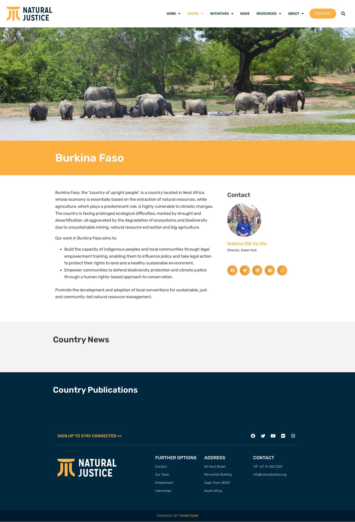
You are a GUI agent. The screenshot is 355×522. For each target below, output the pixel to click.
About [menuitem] (296, 14)
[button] (343, 13)
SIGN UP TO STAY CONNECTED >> (90, 436)
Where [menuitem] (195, 14)
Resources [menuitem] (269, 14)
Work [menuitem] (173, 14)
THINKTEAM (188, 516)
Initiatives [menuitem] (221, 14)
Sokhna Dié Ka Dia (246, 243)
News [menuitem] (245, 14)
